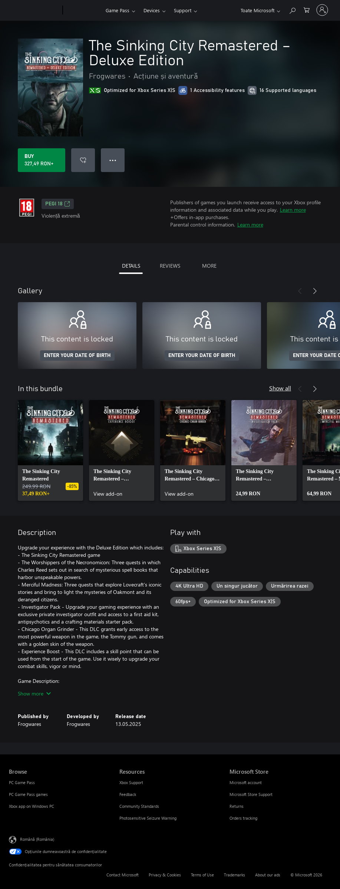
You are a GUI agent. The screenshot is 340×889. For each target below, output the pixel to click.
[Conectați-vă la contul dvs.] (322, 10)
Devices (151, 10)
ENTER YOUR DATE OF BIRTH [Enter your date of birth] (77, 355)
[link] (50, 450)
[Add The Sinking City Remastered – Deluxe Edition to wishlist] (83, 160)
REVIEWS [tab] (170, 265)
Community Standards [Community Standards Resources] (139, 806)
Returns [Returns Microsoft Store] (237, 806)
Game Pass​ (117, 10)
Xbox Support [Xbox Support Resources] (131, 782)
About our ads (267, 874)
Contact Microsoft (122, 874)
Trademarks (234, 874)
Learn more (293, 209)
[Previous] (300, 291)
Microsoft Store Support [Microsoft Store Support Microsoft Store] (251, 794)
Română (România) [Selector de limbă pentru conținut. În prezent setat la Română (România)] (37, 839)
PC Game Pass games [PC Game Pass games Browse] (28, 794)
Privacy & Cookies (165, 874)
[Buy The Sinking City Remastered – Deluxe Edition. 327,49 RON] (41, 160)
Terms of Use (202, 874)
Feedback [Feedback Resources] (127, 794)
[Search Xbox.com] (292, 9)
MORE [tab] (209, 265)
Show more (34, 693)
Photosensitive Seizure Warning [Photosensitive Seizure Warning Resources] (147, 818)
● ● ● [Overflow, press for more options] (112, 160)
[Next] (314, 291)
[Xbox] (83, 10)
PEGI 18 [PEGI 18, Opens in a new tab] (57, 204)
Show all (280, 388)
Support (182, 10)
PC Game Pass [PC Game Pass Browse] (22, 782)
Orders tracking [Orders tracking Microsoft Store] (243, 818)
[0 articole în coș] (307, 9)
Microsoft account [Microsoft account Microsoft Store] (246, 782)
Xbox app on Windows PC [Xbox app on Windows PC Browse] (31, 806)
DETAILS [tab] (131, 265)
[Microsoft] (34, 10)
